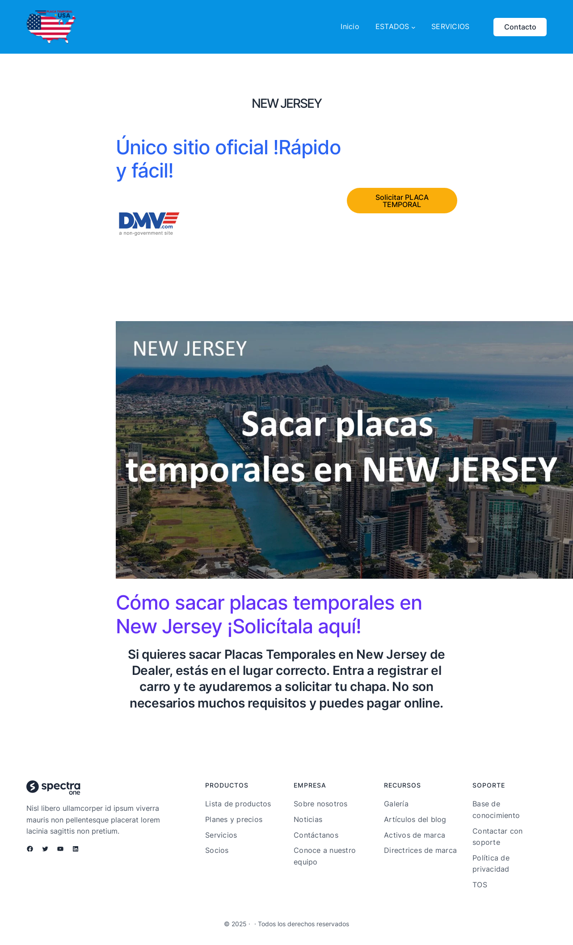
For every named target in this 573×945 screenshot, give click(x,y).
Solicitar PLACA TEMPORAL (402, 201)
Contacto (520, 26)
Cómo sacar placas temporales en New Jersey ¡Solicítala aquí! (269, 614)
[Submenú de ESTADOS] (413, 27)
